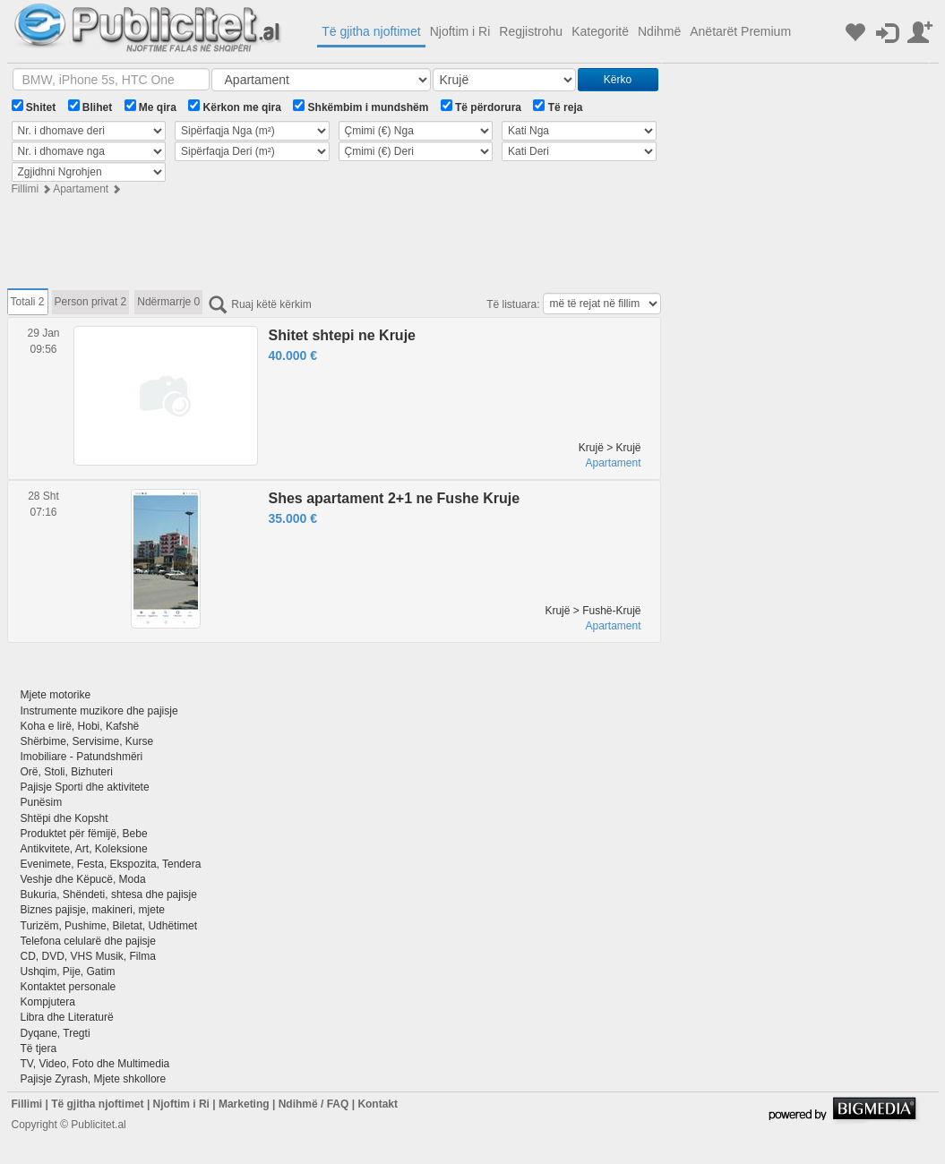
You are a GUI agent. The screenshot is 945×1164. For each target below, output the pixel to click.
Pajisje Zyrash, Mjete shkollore (94, 1079)
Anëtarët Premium (740, 31)
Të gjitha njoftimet (371, 31)
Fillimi (25, 189)
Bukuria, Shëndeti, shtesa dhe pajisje (109, 894)
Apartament (80, 189)
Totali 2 (28, 301)
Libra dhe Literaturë (67, 1017)
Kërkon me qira (234, 106)
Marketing (244, 1104)
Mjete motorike (56, 695)
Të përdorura (481, 106)
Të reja (557, 106)
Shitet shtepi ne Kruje (342, 335)
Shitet (34, 106)
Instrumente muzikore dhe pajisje (99, 711)
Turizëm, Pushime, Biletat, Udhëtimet (109, 926)
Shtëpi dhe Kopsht (64, 818)
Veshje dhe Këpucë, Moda (83, 879)
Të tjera (39, 1048)
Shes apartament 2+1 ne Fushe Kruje (394, 498)
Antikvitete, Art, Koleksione (84, 849)
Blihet (90, 106)
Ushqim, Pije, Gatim (68, 971)
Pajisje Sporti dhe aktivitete (85, 787)
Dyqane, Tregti (55, 1033)
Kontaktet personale (68, 986)
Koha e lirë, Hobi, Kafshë (80, 726)
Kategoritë (600, 31)
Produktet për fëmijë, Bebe (84, 833)
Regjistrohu (531, 31)
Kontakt (377, 1104)
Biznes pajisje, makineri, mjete (93, 909)
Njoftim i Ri (460, 31)
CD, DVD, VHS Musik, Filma (88, 956)
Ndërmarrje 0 (168, 301)
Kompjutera (48, 1002)
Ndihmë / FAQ (314, 1104)
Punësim (42, 802)
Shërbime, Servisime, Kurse (87, 741)
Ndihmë (659, 31)
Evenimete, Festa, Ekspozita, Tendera (111, 864)
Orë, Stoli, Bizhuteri (67, 772)
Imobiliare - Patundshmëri (82, 756)
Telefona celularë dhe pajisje (88, 941)
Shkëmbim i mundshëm (360, 106)
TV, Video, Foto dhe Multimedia (95, 1063)
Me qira (150, 106)
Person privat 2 (91, 301)
